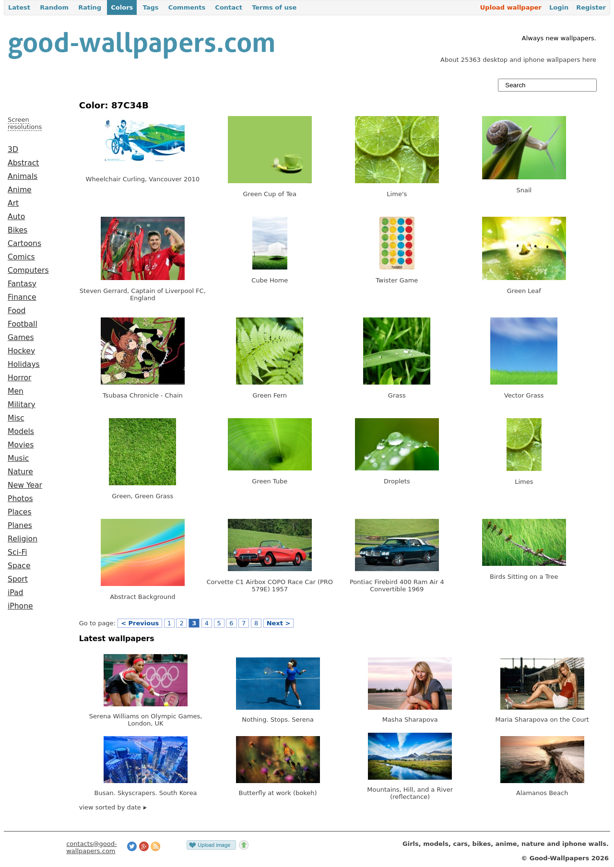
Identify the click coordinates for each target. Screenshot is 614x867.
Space (19, 566)
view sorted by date (113, 807)
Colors (122, 7)
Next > (279, 623)
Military (21, 404)
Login (558, 7)
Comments (187, 7)
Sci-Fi (17, 552)
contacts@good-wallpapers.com (91, 847)
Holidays (24, 364)
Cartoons (24, 243)
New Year (25, 485)
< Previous (140, 623)
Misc (16, 418)
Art (13, 203)
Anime (20, 190)
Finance (22, 297)
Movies (21, 445)
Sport (18, 579)
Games (21, 337)
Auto (16, 216)
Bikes (17, 230)
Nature (20, 472)
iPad (16, 592)
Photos (20, 498)
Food (16, 310)
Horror (19, 378)
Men (16, 391)
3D (13, 149)
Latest (19, 7)
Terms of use (274, 7)
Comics (21, 257)
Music (18, 458)
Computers (28, 270)
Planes (20, 525)
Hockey (21, 351)
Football (22, 324)
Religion (22, 539)
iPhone (20, 606)
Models (21, 431)
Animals (22, 176)
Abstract (23, 163)
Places (20, 512)
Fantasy (22, 284)
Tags (150, 7)
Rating (89, 7)
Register (591, 7)
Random (54, 7)
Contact (228, 7)
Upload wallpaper (511, 7)
